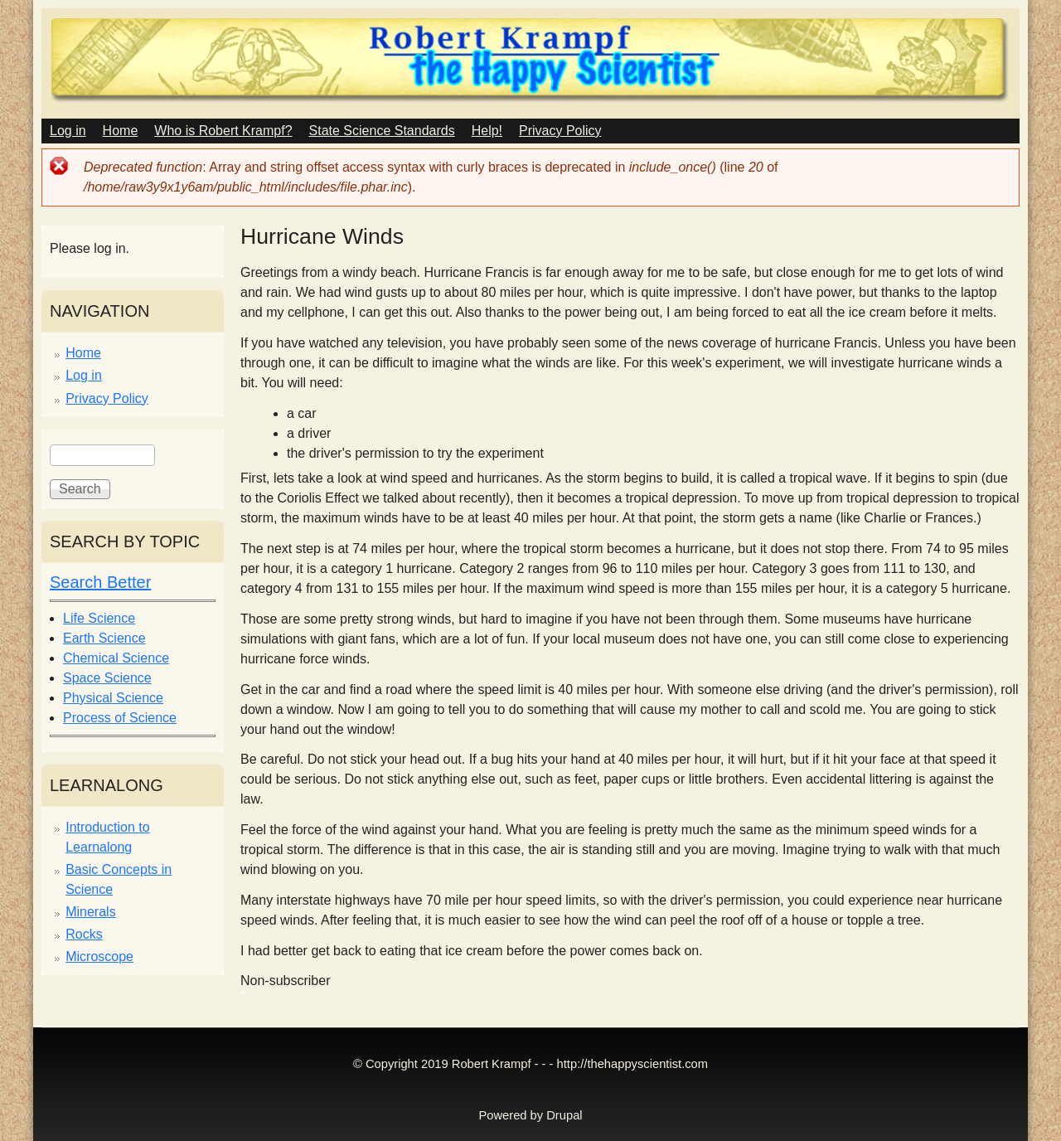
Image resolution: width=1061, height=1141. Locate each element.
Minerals (90, 912)
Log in (68, 131)
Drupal (564, 1115)
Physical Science (113, 698)
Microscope (99, 956)
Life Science (99, 618)
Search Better (100, 582)
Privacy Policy (560, 131)
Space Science (107, 678)
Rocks (83, 934)
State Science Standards (382, 131)
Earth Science (104, 638)
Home (120, 131)
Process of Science (120, 718)
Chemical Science (116, 658)
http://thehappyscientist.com (632, 1064)
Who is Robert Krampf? (223, 131)
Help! (487, 131)
